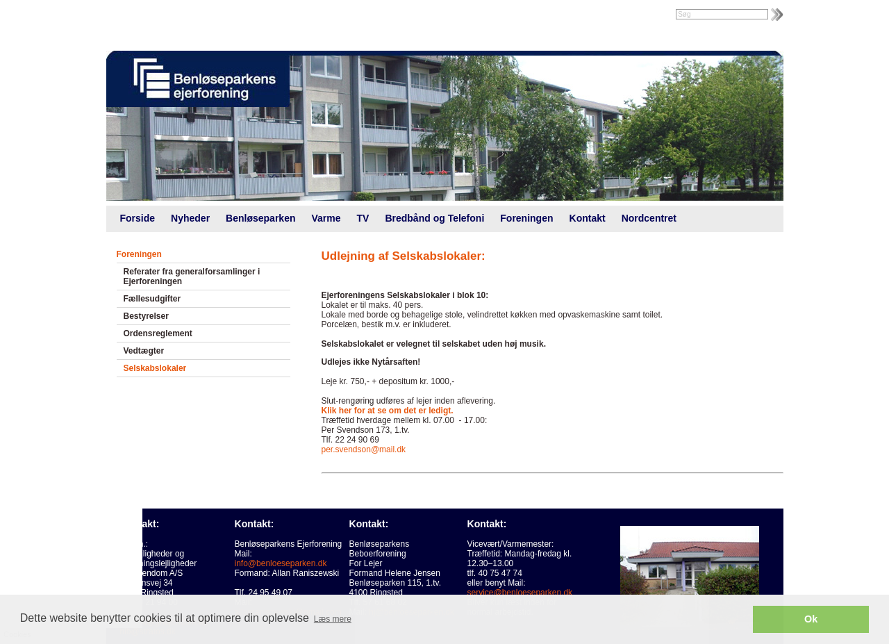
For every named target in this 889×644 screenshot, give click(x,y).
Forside (138, 218)
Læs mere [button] (332, 619)
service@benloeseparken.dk (520, 592)
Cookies (39, 563)
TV (363, 218)
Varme (325, 218)
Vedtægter (144, 351)
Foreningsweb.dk (194, 15)
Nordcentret (649, 218)
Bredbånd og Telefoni (434, 218)
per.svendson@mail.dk (364, 449)
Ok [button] (810, 619)
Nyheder (190, 218)
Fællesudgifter (152, 299)
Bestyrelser (146, 316)
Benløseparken (260, 218)
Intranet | (136, 15)
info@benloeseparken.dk (281, 563)
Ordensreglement (158, 333)
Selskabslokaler (155, 368)
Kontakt (588, 218)
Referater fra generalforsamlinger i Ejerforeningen (192, 276)
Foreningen (526, 218)
